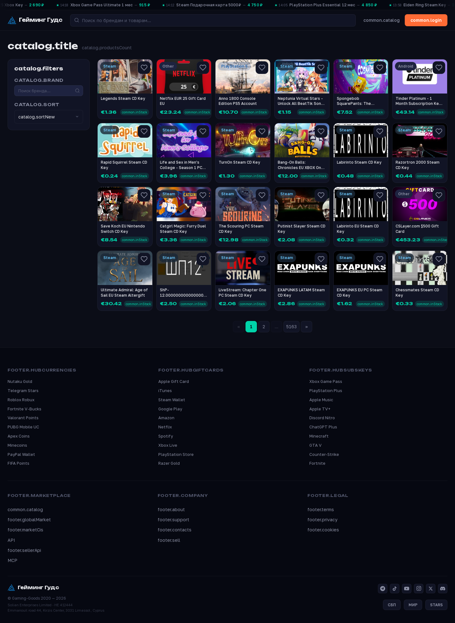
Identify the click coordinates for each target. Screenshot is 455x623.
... (276, 326)
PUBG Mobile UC (23, 426)
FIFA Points (18, 463)
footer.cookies (323, 529)
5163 (291, 326)
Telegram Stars (23, 390)
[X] (430, 588)
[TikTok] (394, 588)
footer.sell (169, 540)
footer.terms (320, 509)
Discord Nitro (322, 417)
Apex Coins (19, 436)
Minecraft (319, 436)
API (11, 540)
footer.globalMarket (29, 519)
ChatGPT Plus (323, 426)
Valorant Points (23, 417)
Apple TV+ (320, 408)
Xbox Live (167, 445)
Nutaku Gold (20, 381)
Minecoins (17, 445)
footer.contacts (174, 529)
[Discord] (442, 588)
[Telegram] (382, 588)
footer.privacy (322, 519)
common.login (426, 20)
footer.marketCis (25, 529)
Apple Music (321, 399)
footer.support (173, 519)
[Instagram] (418, 588)
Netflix (165, 426)
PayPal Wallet (21, 454)
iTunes (165, 390)
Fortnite (317, 463)
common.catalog (381, 20)
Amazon (166, 417)
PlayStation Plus (325, 390)
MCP (12, 560)
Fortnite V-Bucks (24, 408)
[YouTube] (406, 588)
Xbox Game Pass (325, 381)
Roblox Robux (21, 399)
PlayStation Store (176, 454)
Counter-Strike (324, 454)
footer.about (171, 509)
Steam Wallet (171, 399)
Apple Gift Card (173, 381)
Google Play (170, 408)
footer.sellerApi (24, 550)
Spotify (165, 436)
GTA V (315, 445)
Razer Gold (169, 463)
